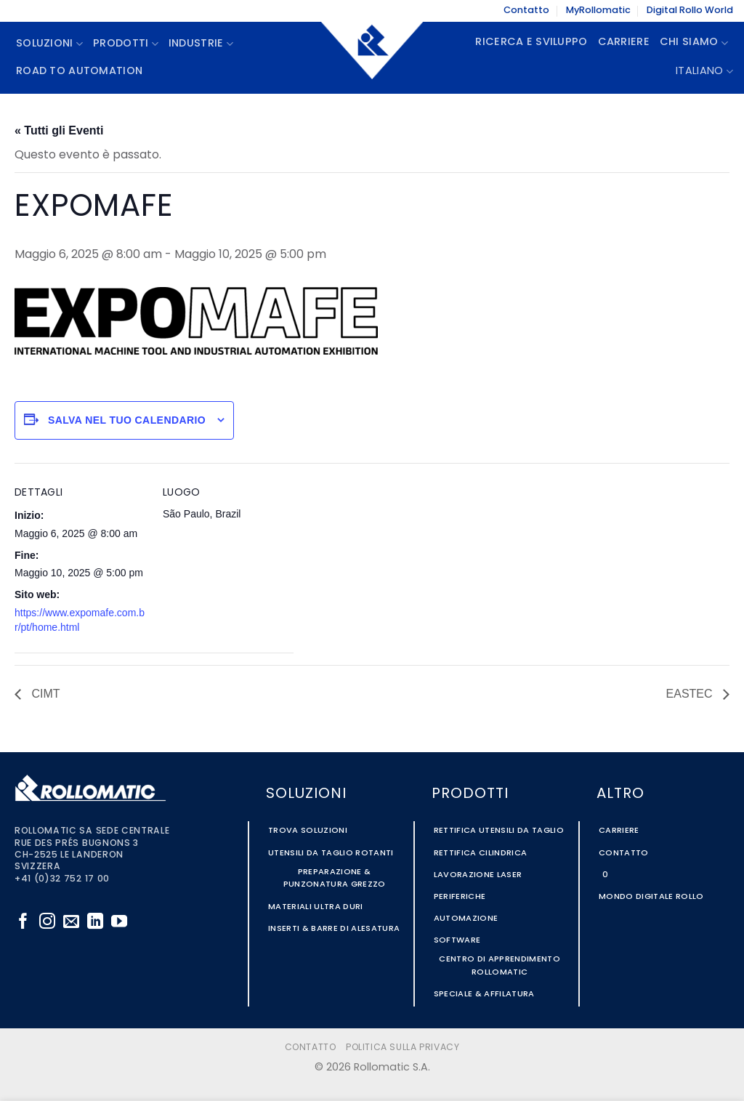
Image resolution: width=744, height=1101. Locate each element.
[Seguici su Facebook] (23, 923)
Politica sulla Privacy (402, 1048)
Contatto (526, 10)
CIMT (44, 693)
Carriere (624, 42)
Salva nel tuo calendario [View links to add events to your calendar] (127, 420)
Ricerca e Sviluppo (531, 42)
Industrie (201, 44)
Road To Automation (79, 71)
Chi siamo (694, 43)
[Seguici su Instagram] (47, 923)
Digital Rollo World (690, 10)
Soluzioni (49, 44)
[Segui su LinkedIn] (95, 923)
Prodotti (125, 44)
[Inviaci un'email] (71, 923)
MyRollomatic (598, 10)
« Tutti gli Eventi (59, 130)
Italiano (704, 71)
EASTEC (691, 693)
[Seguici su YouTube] (119, 923)
